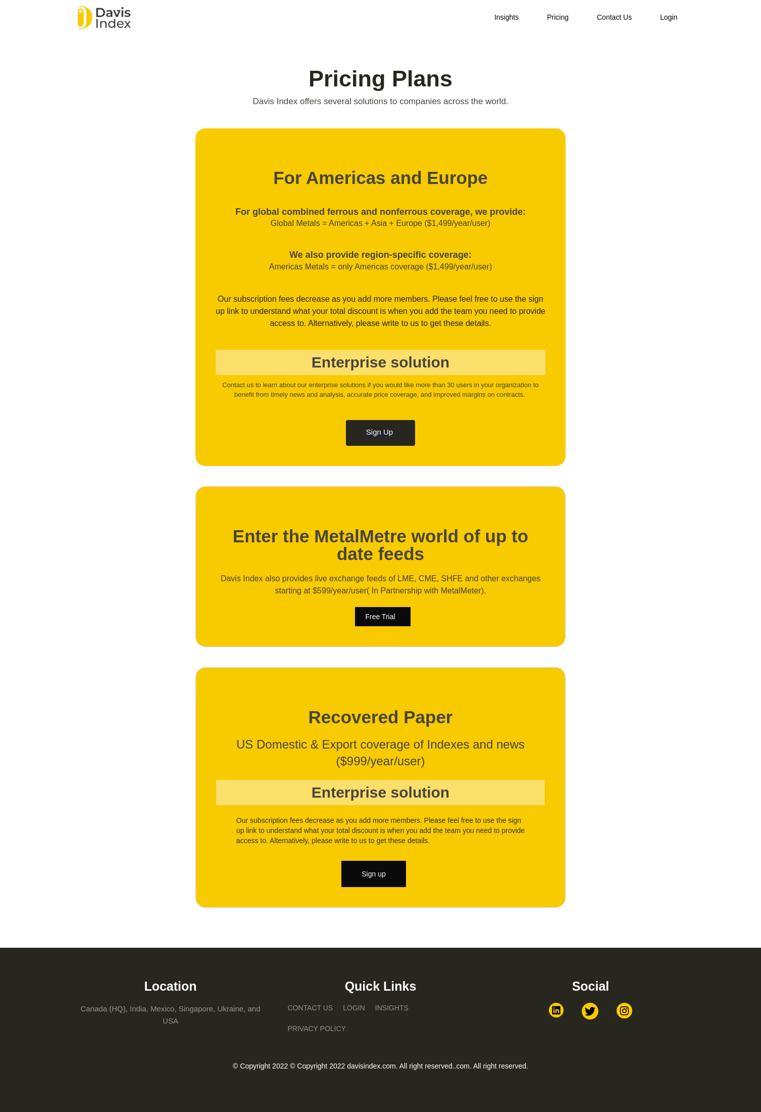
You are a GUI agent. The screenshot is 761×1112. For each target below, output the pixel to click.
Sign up (373, 874)
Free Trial (380, 617)
